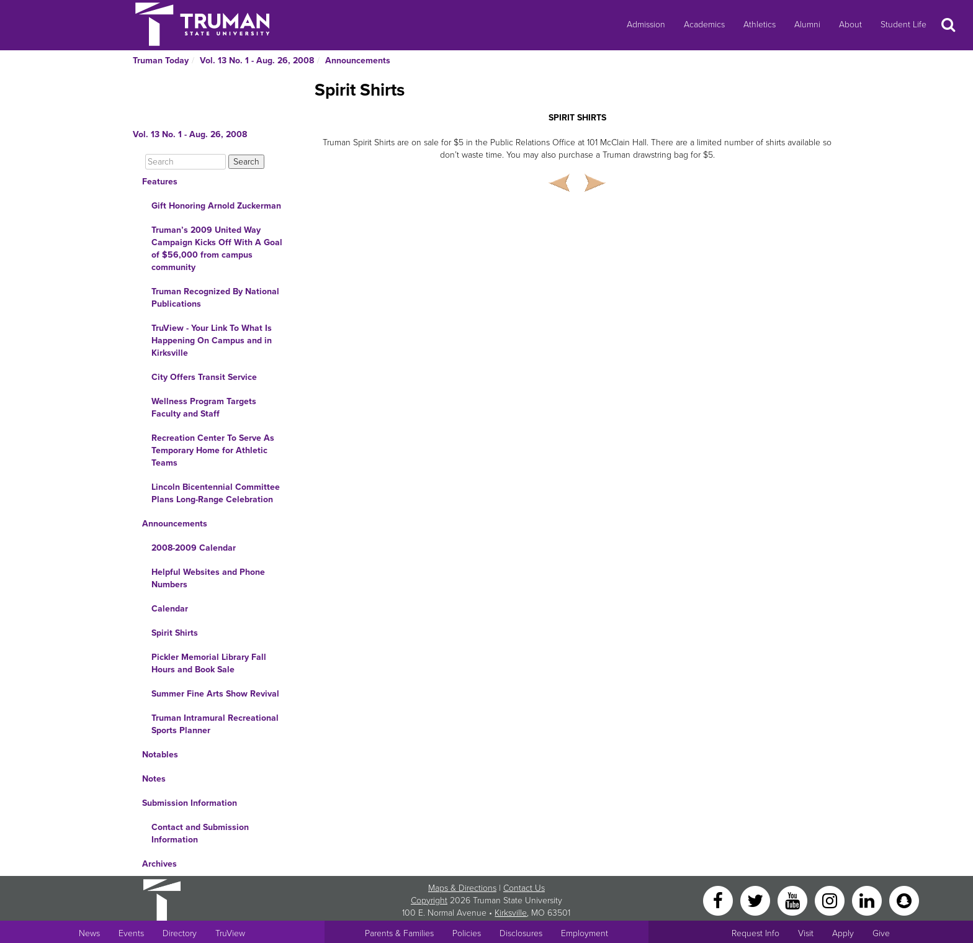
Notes (154, 779)
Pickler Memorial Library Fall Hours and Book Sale (208, 663)
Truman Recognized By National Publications (215, 297)
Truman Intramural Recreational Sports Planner (215, 724)
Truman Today (161, 60)
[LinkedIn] (868, 900)
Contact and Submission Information (200, 833)
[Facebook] (719, 900)
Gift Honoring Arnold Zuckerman (216, 206)
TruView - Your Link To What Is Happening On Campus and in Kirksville (211, 340)
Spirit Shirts (174, 633)
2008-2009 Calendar (193, 548)
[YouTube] (793, 900)
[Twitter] (756, 900)
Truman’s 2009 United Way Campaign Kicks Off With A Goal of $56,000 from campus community (216, 249)
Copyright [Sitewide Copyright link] (429, 900)
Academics (704, 24)
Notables (160, 754)
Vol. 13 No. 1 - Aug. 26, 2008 (257, 60)
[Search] (185, 161)
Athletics (759, 24)
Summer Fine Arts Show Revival (215, 693)
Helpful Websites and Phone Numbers (208, 578)
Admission (646, 24)
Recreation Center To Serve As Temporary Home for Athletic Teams (212, 450)
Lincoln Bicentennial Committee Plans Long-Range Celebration (215, 493)
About (850, 24)
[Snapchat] (904, 900)
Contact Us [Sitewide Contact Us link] (524, 888)
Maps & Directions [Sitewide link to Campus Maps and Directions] (462, 888)
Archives (159, 864)
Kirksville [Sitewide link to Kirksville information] (511, 913)
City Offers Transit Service (204, 377)
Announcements (357, 60)
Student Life (903, 24)
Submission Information (189, 803)
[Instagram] (831, 900)
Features (159, 181)
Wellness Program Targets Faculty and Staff (203, 407)
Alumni (807, 24)
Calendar (169, 608)
